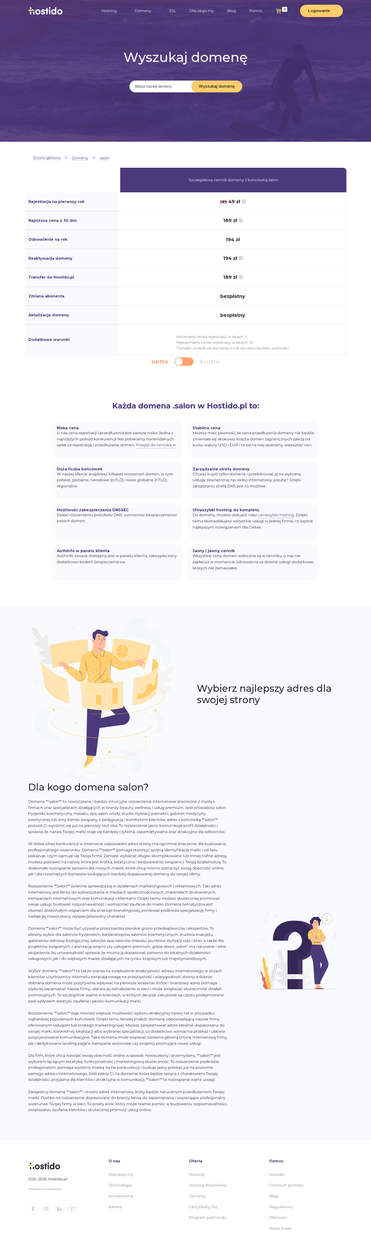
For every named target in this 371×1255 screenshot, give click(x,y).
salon (105, 158)
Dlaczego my (201, 11)
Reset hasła (280, 1228)
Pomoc (256, 11)
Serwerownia (121, 1196)
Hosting (109, 11)
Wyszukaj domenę (217, 86)
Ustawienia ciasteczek (45, 1189)
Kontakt (277, 1174)
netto (159, 362)
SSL (172, 11)
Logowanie (319, 11)
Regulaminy (281, 1207)
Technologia (120, 1185)
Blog (231, 11)
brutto (210, 362)
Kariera (115, 1207)
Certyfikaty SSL (203, 1207)
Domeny (143, 11)
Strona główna (46, 158)
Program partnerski (207, 1217)
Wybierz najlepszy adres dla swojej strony (264, 694)
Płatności (278, 1217)
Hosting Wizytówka (207, 1185)
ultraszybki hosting (276, 515)
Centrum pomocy (286, 1185)
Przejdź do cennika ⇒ (156, 445)
